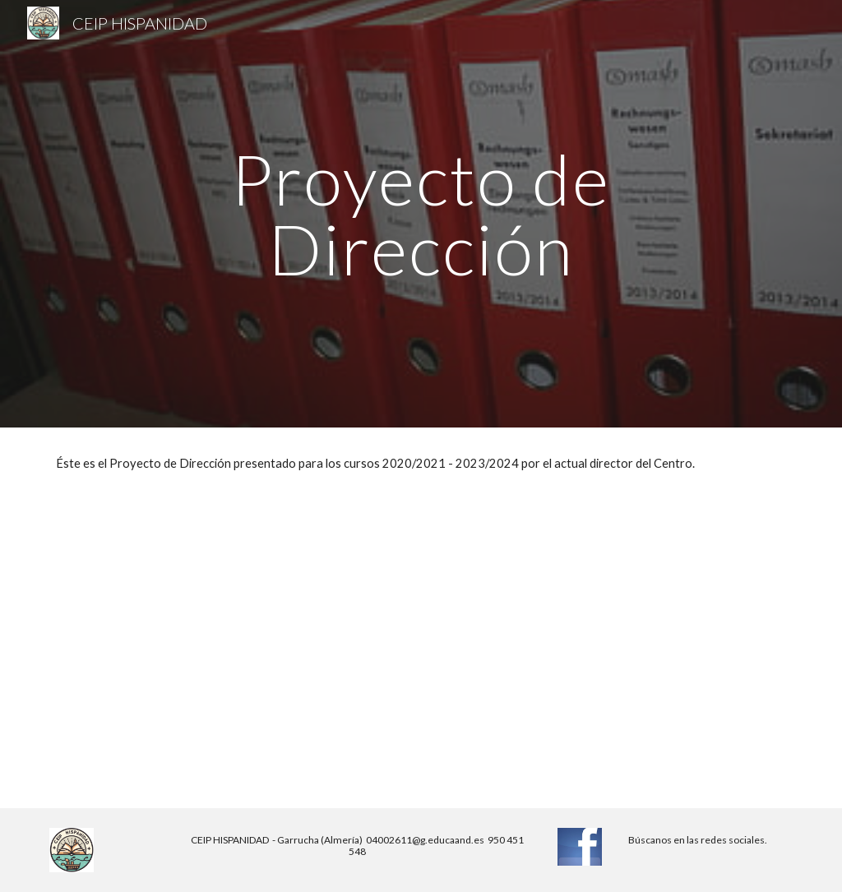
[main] (420, 214)
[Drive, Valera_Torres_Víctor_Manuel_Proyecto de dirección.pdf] (230, 654)
